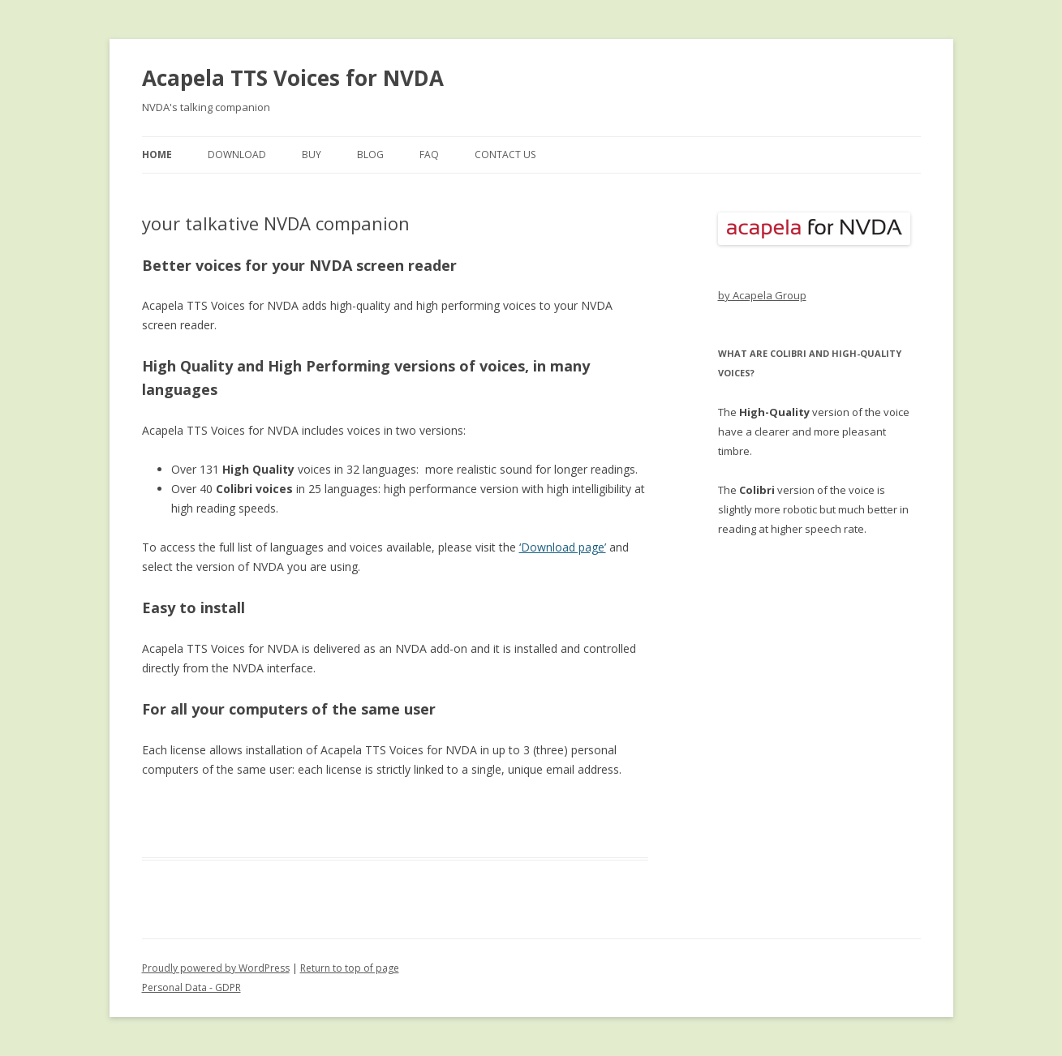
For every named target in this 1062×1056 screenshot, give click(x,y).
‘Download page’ (562, 547)
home (157, 154)
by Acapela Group (762, 295)
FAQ (429, 154)
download (237, 154)
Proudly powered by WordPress (216, 968)
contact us (505, 154)
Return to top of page (349, 968)
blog (370, 154)
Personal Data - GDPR (191, 987)
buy (311, 154)
